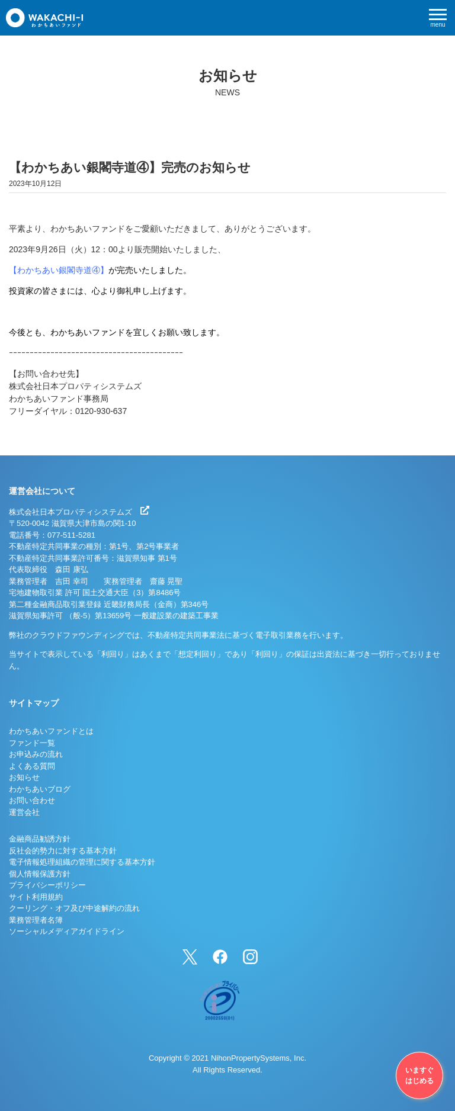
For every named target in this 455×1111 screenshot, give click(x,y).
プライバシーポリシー (47, 885)
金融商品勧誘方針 (40, 838)
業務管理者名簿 (36, 920)
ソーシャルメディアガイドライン (66, 931)
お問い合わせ (32, 800)
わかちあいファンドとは (51, 731)
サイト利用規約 (36, 896)
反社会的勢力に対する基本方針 (63, 850)
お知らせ (24, 777)
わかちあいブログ (40, 789)
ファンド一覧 (32, 742)
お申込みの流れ (36, 754)
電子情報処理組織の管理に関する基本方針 (82, 862)
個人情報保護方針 (40, 873)
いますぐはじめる (419, 1075)
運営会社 (24, 812)
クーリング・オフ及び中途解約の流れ (74, 908)
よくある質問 (32, 766)
